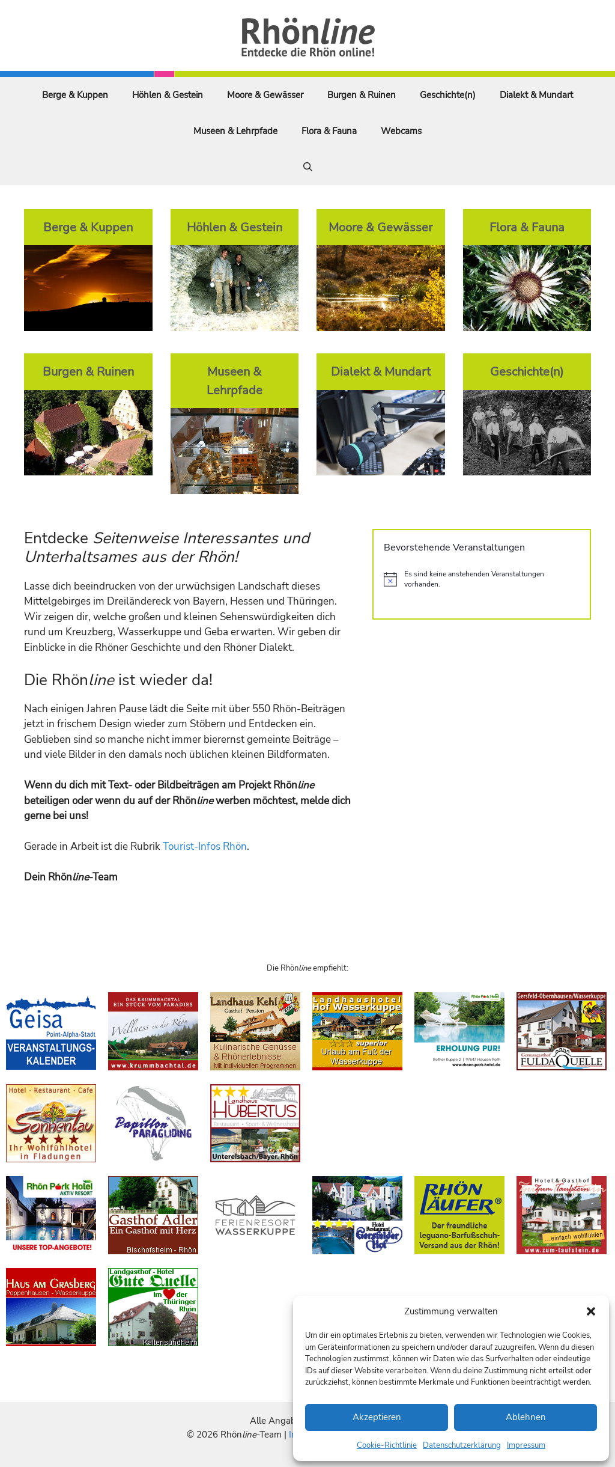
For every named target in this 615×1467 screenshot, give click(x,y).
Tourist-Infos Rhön (205, 846)
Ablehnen (526, 1417)
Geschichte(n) (448, 95)
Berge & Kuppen (75, 95)
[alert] (482, 579)
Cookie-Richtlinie (387, 1445)
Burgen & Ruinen (361, 95)
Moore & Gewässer (265, 95)
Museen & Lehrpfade (235, 131)
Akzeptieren (377, 1417)
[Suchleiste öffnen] (307, 167)
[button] (591, 1311)
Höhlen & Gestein (167, 95)
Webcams (401, 131)
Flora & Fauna (329, 131)
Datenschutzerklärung (462, 1445)
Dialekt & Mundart (536, 95)
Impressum (526, 1445)
